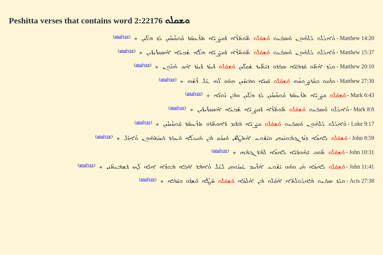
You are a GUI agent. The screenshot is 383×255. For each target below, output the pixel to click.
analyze (121, 36)
